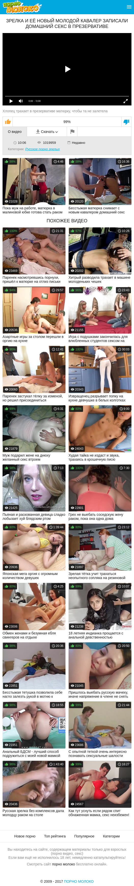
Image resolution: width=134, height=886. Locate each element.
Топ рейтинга (55, 836)
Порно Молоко (79, 881)
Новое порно (24, 836)
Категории (111, 836)
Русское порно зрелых (42, 149)
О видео (15, 132)
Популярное (84, 836)
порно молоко (63, 864)
